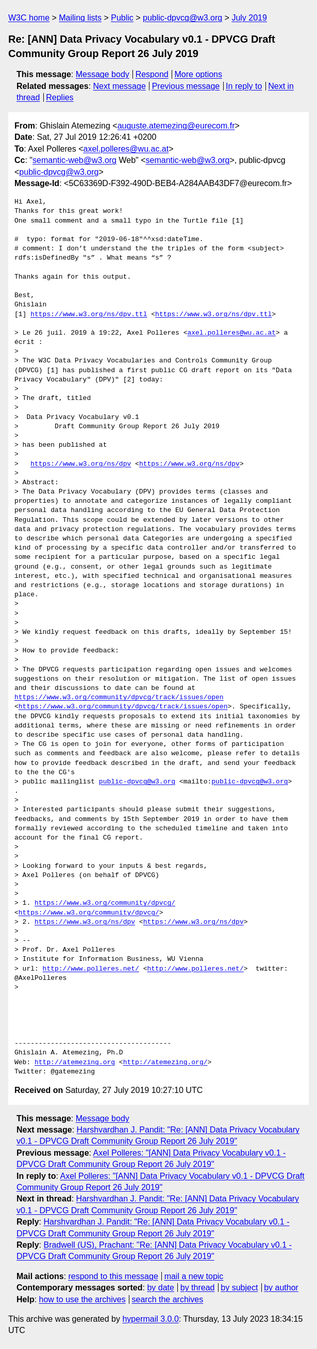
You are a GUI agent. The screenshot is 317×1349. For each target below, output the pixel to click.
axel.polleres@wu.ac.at (126, 148)
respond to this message (113, 1276)
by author (281, 1287)
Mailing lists (80, 17)
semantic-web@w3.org (74, 160)
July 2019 (249, 17)
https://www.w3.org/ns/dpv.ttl (88, 314)
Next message (119, 86)
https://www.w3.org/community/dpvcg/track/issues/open (119, 697)
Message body (102, 74)
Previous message (186, 86)
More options (199, 74)
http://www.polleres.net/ (91, 969)
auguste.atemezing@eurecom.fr (176, 125)
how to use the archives (82, 1299)
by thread (197, 1287)
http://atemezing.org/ (165, 1062)
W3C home (28, 17)
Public (122, 17)
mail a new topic (194, 1276)
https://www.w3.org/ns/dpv (80, 464)
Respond (152, 74)
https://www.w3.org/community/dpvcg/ (105, 903)
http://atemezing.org (75, 1062)
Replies (59, 97)
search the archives (168, 1299)
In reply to (244, 86)
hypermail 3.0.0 (150, 1319)
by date (160, 1287)
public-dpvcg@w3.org (182, 17)
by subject (239, 1287)
